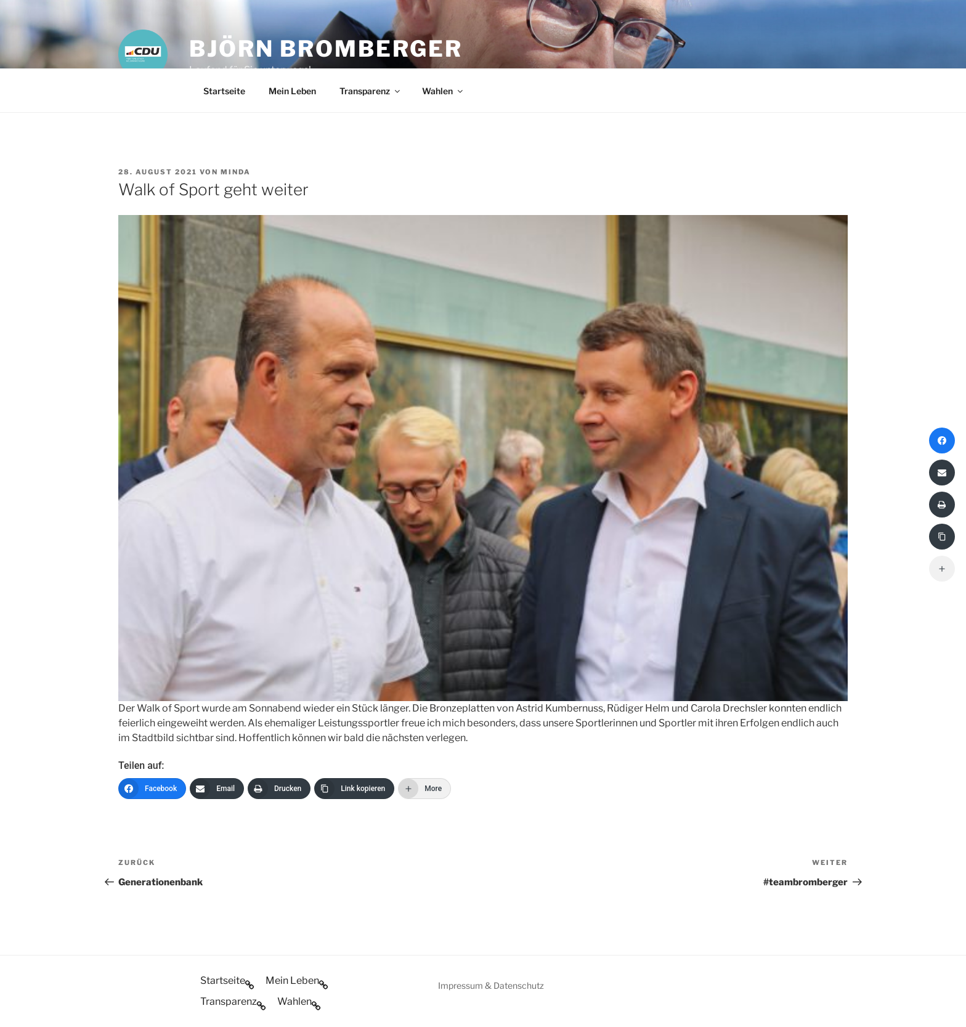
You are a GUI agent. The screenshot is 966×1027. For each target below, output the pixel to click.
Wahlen (443, 91)
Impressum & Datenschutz (491, 985)
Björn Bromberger (326, 48)
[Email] (217, 788)
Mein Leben (292, 91)
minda (236, 172)
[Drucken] (279, 788)
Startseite (224, 91)
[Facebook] (152, 788)
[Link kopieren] (354, 788)
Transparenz (370, 91)
